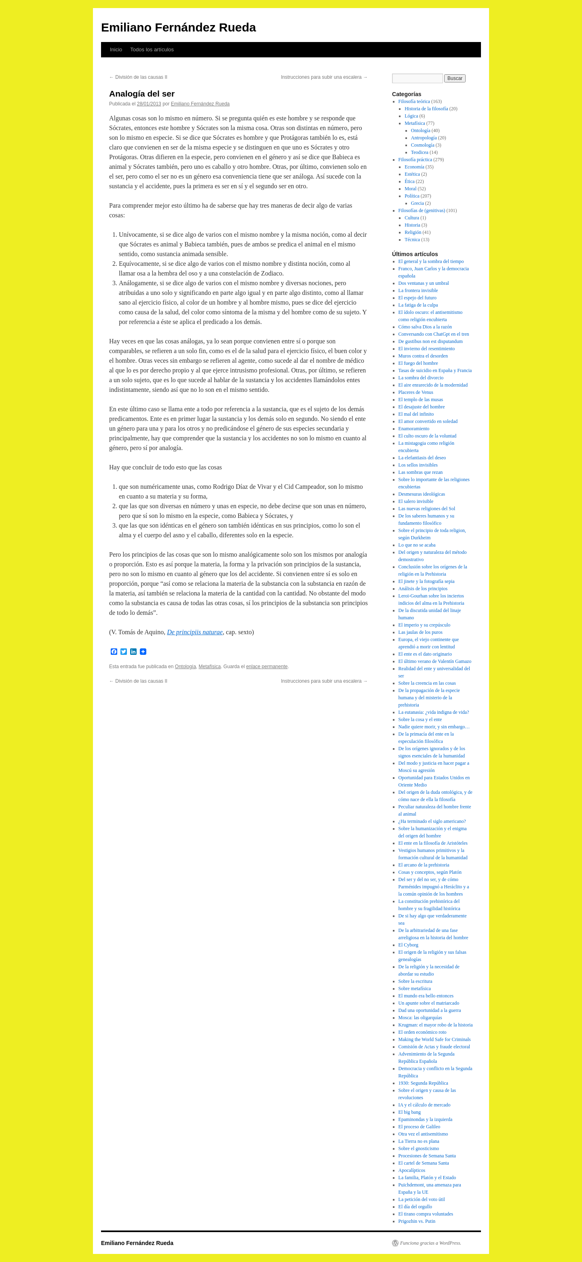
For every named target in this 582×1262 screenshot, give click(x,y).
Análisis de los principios (423, 588)
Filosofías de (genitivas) (422, 210)
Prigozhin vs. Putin (417, 1221)
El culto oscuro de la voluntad (428, 436)
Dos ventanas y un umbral (424, 283)
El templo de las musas (421, 399)
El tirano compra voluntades (426, 1214)
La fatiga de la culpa (418, 305)
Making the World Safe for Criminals (435, 1039)
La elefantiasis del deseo (422, 458)
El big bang (410, 1112)
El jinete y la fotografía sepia (427, 581)
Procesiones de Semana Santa (427, 1156)
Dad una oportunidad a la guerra (430, 1010)
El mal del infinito (416, 414)
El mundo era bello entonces (426, 996)
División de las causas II (138, 77)
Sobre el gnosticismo (419, 1148)
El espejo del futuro (417, 298)
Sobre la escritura (415, 981)
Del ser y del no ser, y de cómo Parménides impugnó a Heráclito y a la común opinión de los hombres (434, 887)
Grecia (417, 203)
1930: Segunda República (423, 1083)
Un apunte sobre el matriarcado (429, 1003)
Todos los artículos (152, 49)
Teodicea (419, 152)
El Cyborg (408, 945)
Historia (412, 225)
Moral (410, 188)
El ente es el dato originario (425, 654)
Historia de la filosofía (426, 108)
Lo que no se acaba (417, 545)
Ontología (185, 666)
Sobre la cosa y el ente (420, 719)
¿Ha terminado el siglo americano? (432, 821)
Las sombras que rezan (421, 472)
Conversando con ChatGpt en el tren (434, 334)
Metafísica (210, 666)
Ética (410, 181)
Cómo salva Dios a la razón (425, 327)
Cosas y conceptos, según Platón (430, 872)
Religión (413, 232)
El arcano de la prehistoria (424, 865)
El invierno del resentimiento (427, 348)
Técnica (412, 239)
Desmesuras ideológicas (422, 494)
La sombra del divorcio (421, 378)
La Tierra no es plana (419, 1141)
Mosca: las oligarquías (420, 1017)
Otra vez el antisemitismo (423, 1134)
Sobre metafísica (415, 988)
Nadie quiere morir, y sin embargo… (434, 727)
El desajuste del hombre (422, 407)
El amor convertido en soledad (428, 421)
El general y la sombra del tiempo (431, 261)
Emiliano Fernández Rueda (178, 27)
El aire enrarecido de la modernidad (433, 385)
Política (412, 196)
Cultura (412, 218)
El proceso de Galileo (420, 1126)
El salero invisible (416, 501)
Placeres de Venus (416, 392)
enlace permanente (267, 666)
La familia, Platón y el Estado (427, 1177)
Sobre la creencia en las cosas (427, 683)
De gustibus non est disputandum (431, 341)
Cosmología (422, 145)
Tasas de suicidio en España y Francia (435, 370)
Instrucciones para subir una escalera (324, 77)
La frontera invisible (418, 290)
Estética (412, 174)
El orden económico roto (423, 1032)
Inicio (116, 49)
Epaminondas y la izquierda (426, 1119)
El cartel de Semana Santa (424, 1163)
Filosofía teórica (414, 101)
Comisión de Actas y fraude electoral (434, 1047)
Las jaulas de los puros (421, 632)
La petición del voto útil (422, 1199)
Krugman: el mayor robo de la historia (436, 1025)
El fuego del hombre (418, 363)
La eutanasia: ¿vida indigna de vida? (434, 712)
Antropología (424, 138)
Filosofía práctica (415, 159)
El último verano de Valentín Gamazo (435, 661)
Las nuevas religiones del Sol (427, 508)
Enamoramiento (414, 428)
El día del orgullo (415, 1206)
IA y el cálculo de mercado (425, 1105)
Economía (414, 167)
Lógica (411, 116)
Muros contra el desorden (423, 356)
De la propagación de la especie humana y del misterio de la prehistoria (429, 698)
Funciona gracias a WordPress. (430, 1243)
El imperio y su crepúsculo (425, 625)
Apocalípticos (412, 1170)
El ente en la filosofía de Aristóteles (433, 843)
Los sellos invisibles (418, 465)
